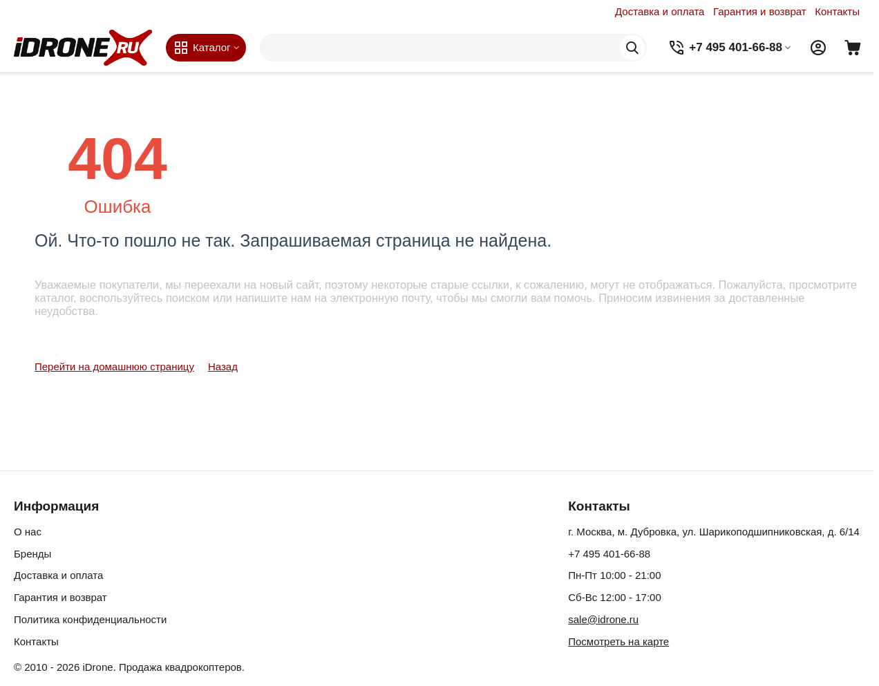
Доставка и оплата (659, 11)
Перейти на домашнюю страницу (114, 366)
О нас (27, 531)
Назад (223, 366)
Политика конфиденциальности (90, 619)
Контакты (837, 11)
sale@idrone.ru (603, 619)
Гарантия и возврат (759, 11)
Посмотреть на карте (618, 641)
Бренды (32, 554)
